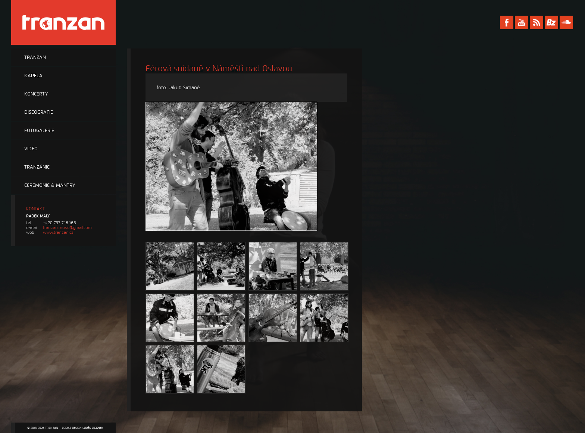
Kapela (33, 76)
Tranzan (35, 57)
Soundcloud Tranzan (566, 22)
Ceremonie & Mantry (49, 185)
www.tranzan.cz (58, 232)
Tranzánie (37, 167)
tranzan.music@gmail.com (67, 227)
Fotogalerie (39, 131)
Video (31, 149)
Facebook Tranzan (506, 22)
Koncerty (36, 94)
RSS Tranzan (536, 22)
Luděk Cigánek (92, 428)
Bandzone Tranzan (551, 22)
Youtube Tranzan (521, 22)
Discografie (38, 112)
